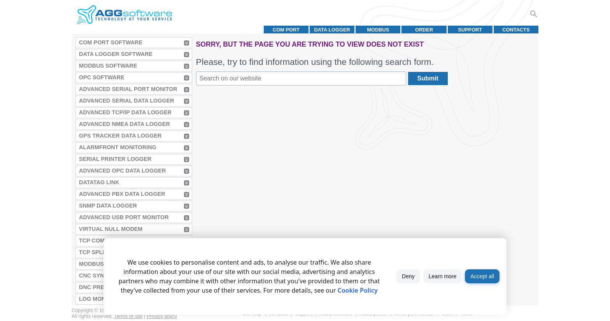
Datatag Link (99, 182)
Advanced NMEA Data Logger (124, 124)
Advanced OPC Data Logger (122, 170)
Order (424, 30)
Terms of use (128, 316)
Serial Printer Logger (115, 159)
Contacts (515, 30)
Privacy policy (162, 316)
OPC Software (101, 77)
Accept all (482, 276)
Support (470, 30)
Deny (408, 276)
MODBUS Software (108, 66)
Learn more (443, 276)
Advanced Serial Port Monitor (128, 89)
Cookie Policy (358, 290)
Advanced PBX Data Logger (122, 194)
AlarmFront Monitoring (117, 147)
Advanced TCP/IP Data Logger (125, 112)
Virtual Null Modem (110, 229)
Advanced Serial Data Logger (126, 101)
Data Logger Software (115, 54)
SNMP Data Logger (108, 205)
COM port (286, 30)
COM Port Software (110, 42)
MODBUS (378, 30)
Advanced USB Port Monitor (124, 217)
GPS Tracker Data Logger (120, 136)
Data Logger (332, 30)
